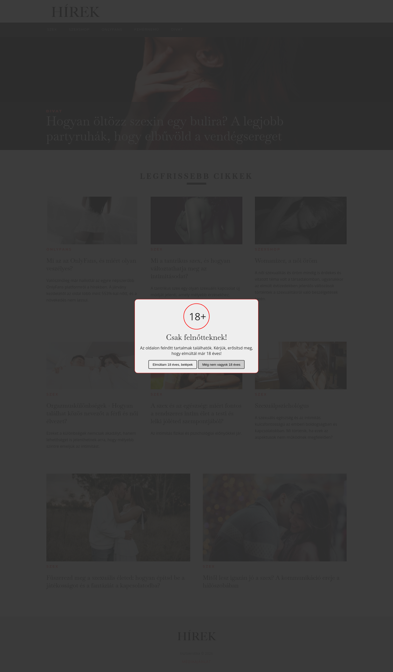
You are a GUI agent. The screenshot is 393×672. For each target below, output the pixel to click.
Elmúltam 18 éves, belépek (173, 364)
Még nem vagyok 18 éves (221, 364)
